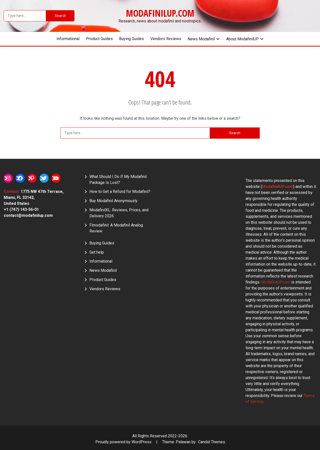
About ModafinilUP (242, 39)
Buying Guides (131, 38)
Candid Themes (211, 442)
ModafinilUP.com (160, 13)
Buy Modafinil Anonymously (113, 200)
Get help (96, 252)
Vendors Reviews (165, 38)
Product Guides (99, 38)
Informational (68, 38)
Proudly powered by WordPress (123, 442)
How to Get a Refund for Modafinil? (119, 191)
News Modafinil (201, 39)
